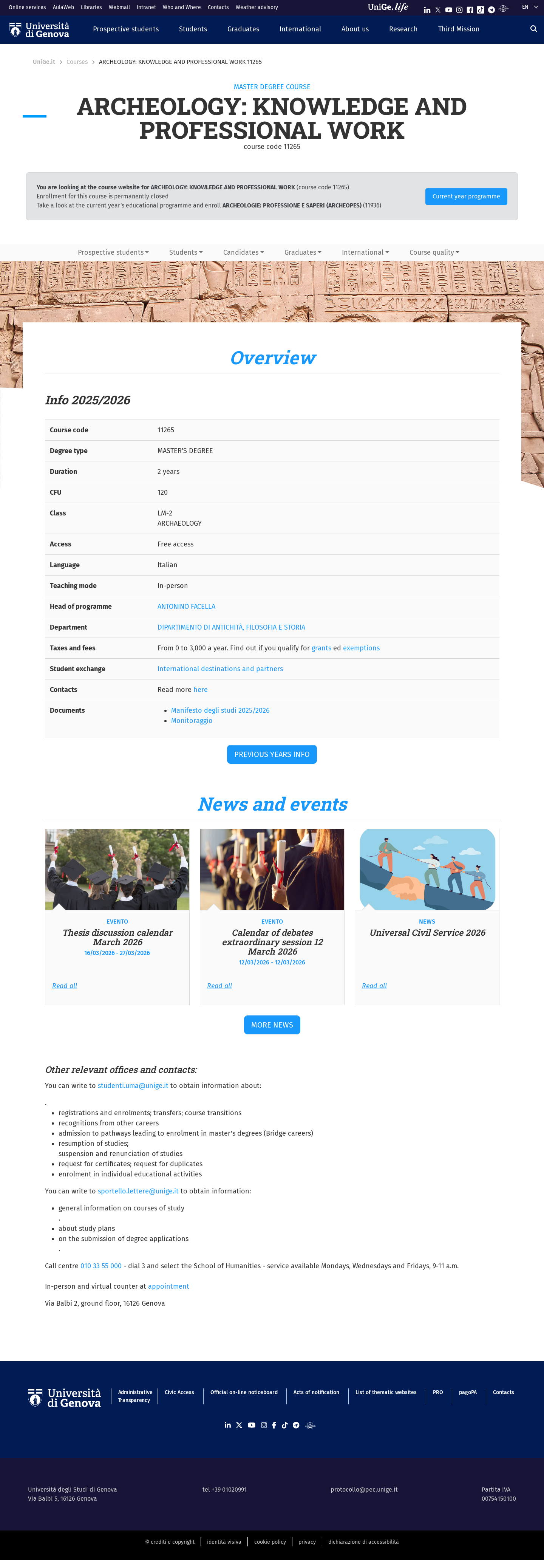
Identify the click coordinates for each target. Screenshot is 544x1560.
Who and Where (182, 7)
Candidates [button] (240, 252)
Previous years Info (272, 754)
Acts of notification (316, 1392)
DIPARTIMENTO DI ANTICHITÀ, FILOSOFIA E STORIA (231, 627)
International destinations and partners (220, 669)
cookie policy (270, 1542)
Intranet (146, 7)
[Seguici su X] (438, 8)
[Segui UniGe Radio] (503, 8)
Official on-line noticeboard (244, 1392)
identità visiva (224, 1542)
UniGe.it (44, 61)
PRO (438, 1392)
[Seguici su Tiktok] (480, 8)
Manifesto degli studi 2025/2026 (220, 710)
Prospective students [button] (111, 252)
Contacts (218, 7)
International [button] (362, 252)
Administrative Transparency (133, 1396)
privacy (307, 1542)
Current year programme (466, 196)
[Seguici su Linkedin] (427, 8)
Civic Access (179, 1392)
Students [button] (183, 252)
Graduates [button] (300, 252)
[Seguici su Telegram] (491, 8)
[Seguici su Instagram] (459, 8)
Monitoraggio (192, 721)
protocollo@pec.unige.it (364, 1489)
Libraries (91, 7)
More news (272, 1024)
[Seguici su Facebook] (470, 8)
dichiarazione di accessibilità (363, 1542)
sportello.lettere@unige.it (138, 1191)
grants (321, 648)
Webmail (119, 7)
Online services (27, 7)
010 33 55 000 (101, 1266)
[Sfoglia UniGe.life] (390, 7)
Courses (77, 61)
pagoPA (468, 1392)
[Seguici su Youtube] (449, 8)
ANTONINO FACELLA (186, 606)
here (200, 690)
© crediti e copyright (170, 1542)
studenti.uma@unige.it (133, 1086)
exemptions (361, 648)
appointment (168, 1286)
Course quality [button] (432, 252)
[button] (126, 30)
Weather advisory (257, 7)
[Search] (533, 29)
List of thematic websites (386, 1392)
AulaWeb (63, 7)
